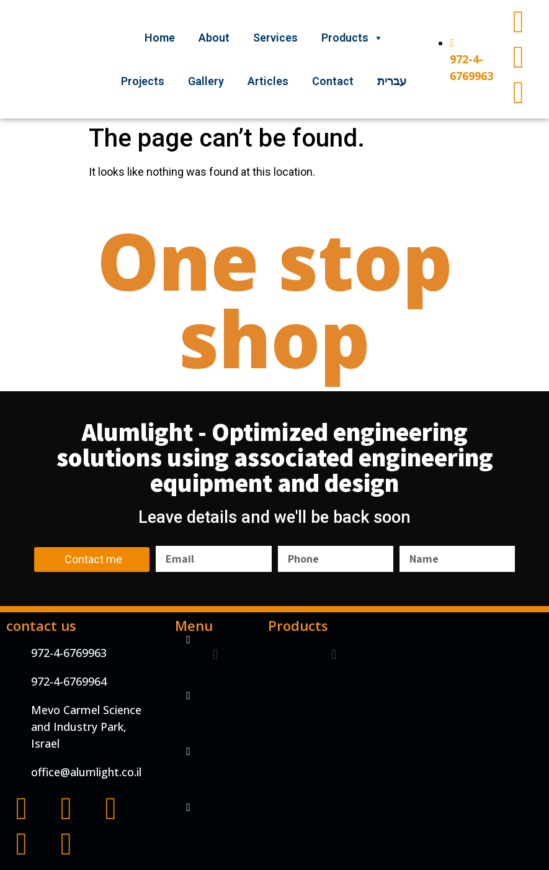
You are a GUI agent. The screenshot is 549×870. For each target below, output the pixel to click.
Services (275, 37)
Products (352, 37)
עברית (391, 81)
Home (160, 37)
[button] (215, 655)
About (214, 37)
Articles (268, 81)
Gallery (206, 81)
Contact (333, 81)
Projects (142, 81)
